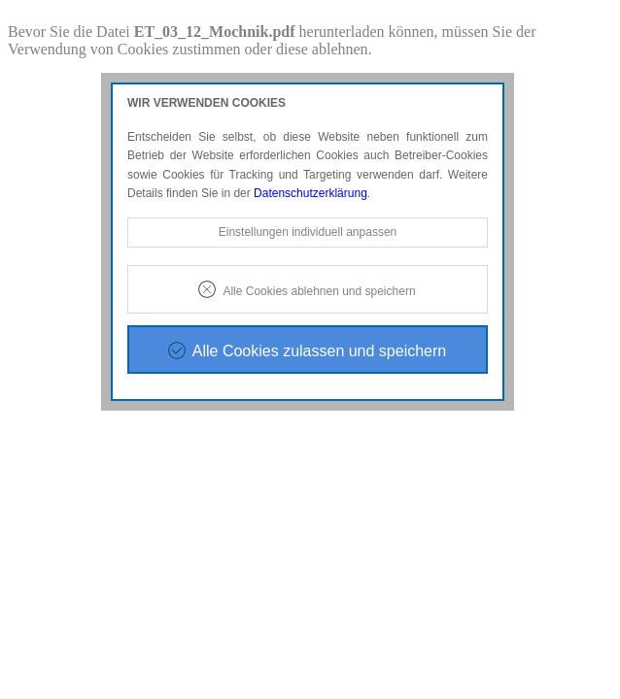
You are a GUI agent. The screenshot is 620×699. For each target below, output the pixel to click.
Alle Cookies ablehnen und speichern (319, 291)
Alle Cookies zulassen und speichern (319, 351)
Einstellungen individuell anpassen (307, 232)
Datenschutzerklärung (310, 193)
